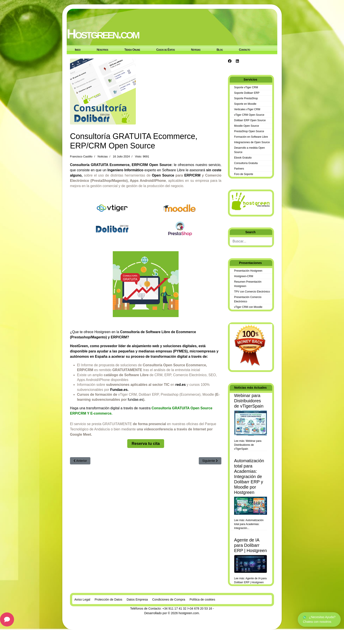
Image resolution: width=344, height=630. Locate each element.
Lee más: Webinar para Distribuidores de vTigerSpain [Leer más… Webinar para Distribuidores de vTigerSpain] (248, 444)
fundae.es (135, 399)
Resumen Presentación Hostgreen (248, 284)
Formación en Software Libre (251, 136)
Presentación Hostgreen (248, 270)
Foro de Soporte (243, 174)
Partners (239, 168)
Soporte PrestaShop (246, 98)
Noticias (103, 156)
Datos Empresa (137, 599)
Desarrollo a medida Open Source (249, 150)
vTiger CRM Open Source (249, 114)
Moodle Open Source (246, 125)
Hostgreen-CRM (243, 276)
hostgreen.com (189, 613)
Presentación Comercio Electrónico (248, 299)
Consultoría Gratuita (246, 163)
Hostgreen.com (103, 34)
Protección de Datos (108, 599)
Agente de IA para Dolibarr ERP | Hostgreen (250, 545)
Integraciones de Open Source (252, 142)
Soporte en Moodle (245, 103)
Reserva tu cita (146, 443)
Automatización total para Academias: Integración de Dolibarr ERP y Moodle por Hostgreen (249, 476)
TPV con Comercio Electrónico (252, 291)
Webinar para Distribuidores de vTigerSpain (248, 400)
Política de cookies (202, 599)
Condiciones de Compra (168, 599)
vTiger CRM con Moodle (248, 307)
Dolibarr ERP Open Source (250, 120)
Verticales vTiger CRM (247, 109)
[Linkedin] (237, 61)
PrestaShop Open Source (249, 131)
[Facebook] (229, 61)
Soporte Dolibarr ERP (246, 92)
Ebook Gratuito (243, 157)
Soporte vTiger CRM (246, 87)
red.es (180, 384)
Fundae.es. (119, 390)
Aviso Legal (82, 599)
